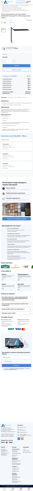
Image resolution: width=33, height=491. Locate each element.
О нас (24, 449)
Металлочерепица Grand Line (16, 461)
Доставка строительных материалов (4, 450)
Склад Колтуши (7, 85)
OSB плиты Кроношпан (15, 479)
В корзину (16, 65)
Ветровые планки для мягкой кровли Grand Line (11, 8)
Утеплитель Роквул (15, 455)
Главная (2, 5)
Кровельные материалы (14, 5)
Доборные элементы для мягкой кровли (10, 6)
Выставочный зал (27, 452)
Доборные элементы (24, 5)
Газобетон (14, 466)
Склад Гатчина (7, 89)
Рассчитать (16, 365)
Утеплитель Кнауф (16, 453)
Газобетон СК (15, 469)
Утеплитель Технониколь (15, 451)
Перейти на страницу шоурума (16, 218)
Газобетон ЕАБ (15, 471)
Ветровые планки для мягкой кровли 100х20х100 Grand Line (14, 9)
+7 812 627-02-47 (28, 2)
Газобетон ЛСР (15, 468)
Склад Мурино (7, 81)
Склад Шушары (7, 79)
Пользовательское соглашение (21, 486)
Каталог (6, 5)
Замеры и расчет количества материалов (5, 454)
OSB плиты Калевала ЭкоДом (16, 477)
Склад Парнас (7, 83)
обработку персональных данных (17, 368)
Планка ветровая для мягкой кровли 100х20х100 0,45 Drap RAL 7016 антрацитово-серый (15, 11)
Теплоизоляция (16, 449)
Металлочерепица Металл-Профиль (16, 464)
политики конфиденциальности (10, 369)
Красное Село (7, 87)
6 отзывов (10, 20)
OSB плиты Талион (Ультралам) (16, 482)
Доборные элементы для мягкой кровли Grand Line (12, 7)
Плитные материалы (14, 474)
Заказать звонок (20, 2)
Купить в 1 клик (16, 69)
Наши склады (26, 450)
